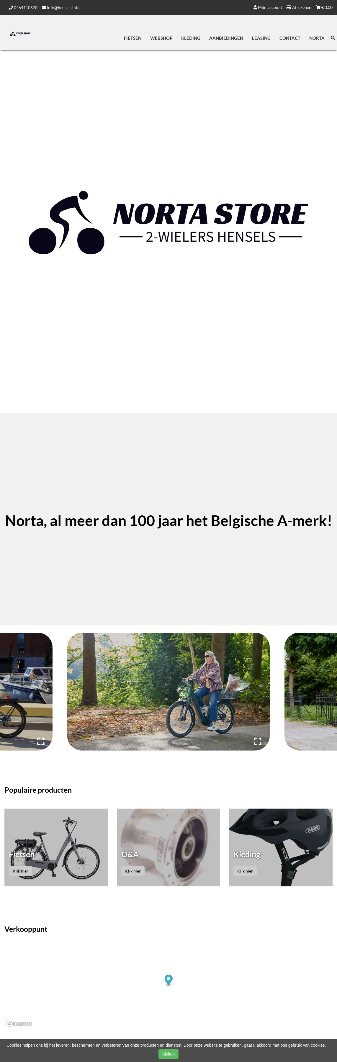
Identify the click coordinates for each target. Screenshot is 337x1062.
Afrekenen (299, 7)
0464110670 (23, 7)
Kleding (190, 38)
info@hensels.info (61, 7)
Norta (317, 38)
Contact (289, 38)
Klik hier (20, 870)
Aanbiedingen (226, 38)
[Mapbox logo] (19, 1023)
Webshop (161, 38)
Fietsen (132, 38)
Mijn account (267, 7)
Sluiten (168, 1054)
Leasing (261, 38)
